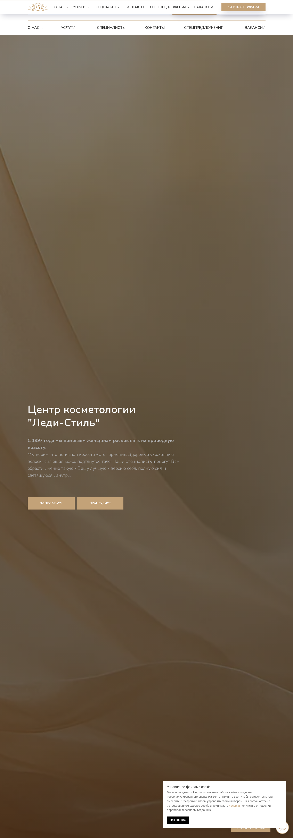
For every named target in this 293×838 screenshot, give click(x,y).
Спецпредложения (204, 27)
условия (234, 805)
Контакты (155, 27)
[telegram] (114, 10)
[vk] (123, 10)
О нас (34, 27)
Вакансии (255, 27)
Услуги (68, 27)
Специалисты (111, 27)
